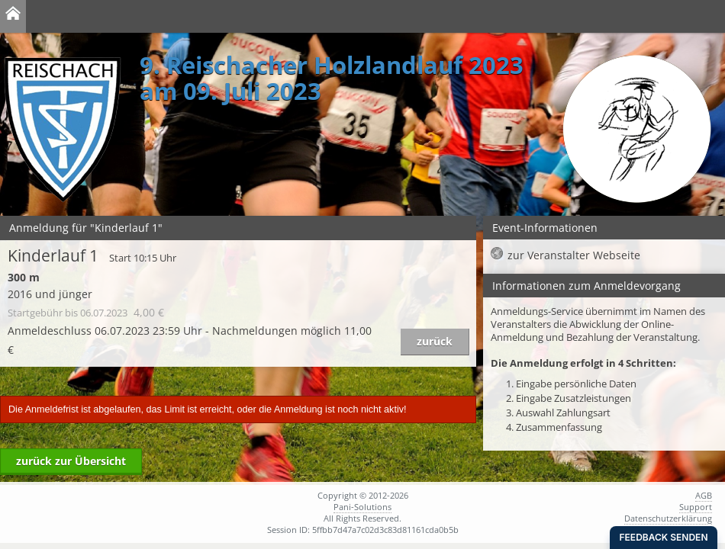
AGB (703, 495)
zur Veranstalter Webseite (574, 255)
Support (695, 506)
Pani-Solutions (363, 506)
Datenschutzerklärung (668, 518)
